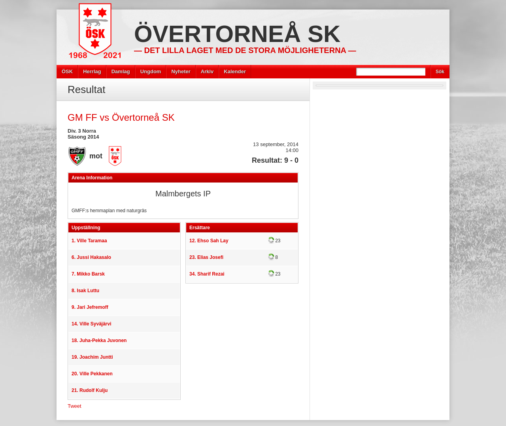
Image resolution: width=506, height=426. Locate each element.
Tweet (74, 406)
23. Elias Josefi (206, 257)
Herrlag (92, 71)
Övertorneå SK (237, 34)
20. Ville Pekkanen (92, 374)
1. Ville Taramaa (89, 240)
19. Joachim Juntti (92, 357)
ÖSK (67, 71)
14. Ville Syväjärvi (91, 324)
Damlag (120, 71)
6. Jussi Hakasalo (91, 257)
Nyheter (180, 71)
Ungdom (150, 71)
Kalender (235, 71)
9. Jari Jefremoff (90, 307)
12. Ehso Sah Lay (208, 240)
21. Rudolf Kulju (90, 390)
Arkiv (207, 71)
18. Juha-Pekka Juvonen (99, 340)
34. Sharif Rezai (207, 274)
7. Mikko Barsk (88, 274)
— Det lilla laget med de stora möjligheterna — (245, 50)
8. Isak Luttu (85, 290)
